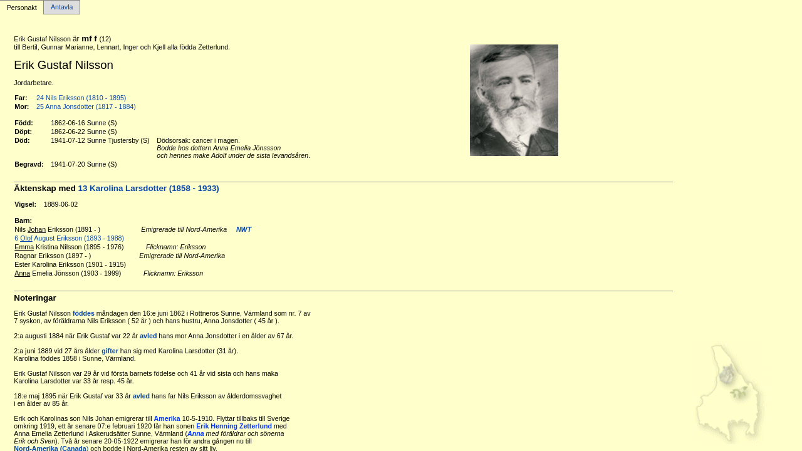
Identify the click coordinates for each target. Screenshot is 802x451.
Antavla (62, 7)
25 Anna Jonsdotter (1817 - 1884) (86, 106)
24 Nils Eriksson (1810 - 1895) (81, 97)
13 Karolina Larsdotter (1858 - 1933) (148, 188)
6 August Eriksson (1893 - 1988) (69, 238)
